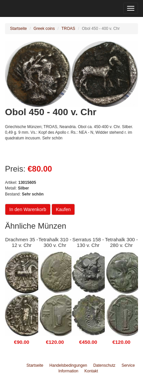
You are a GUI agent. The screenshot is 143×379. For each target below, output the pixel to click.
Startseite (18, 28)
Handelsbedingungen (68, 365)
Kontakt (91, 371)
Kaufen (63, 209)
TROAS (68, 28)
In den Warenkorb (27, 209)
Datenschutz (104, 365)
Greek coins (44, 28)
